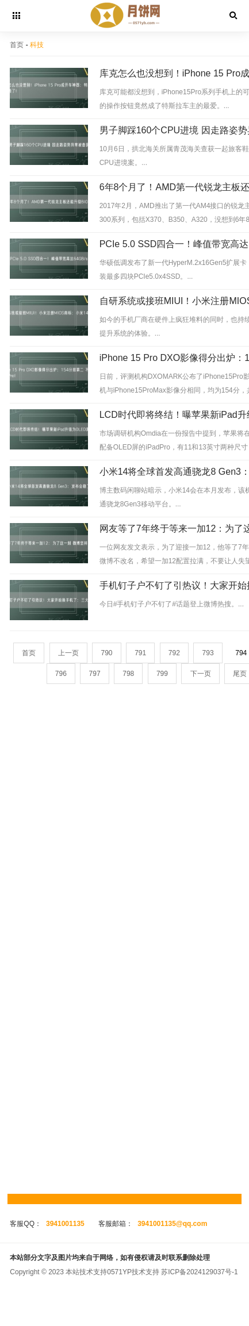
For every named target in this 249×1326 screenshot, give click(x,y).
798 (128, 674)
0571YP (119, 1272)
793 (208, 653)
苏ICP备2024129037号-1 (199, 1272)
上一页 (68, 653)
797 (95, 674)
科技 (37, 45)
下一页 (200, 674)
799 (162, 674)
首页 (17, 45)
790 (106, 653)
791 (140, 653)
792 (174, 653)
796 (61, 674)
